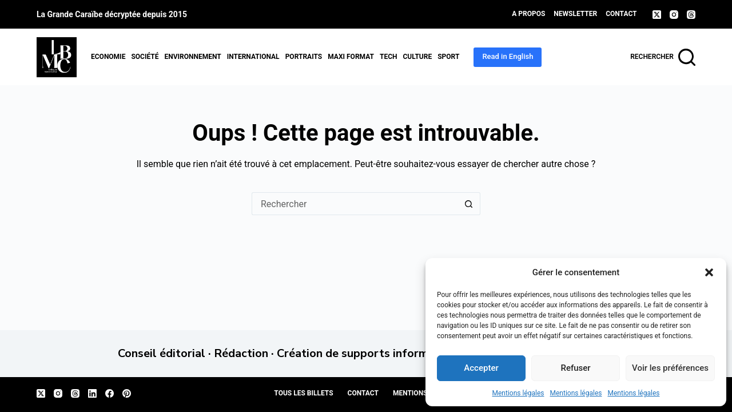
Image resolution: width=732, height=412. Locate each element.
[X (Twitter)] (657, 14)
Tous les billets (303, 393)
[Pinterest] (126, 393)
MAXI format (351, 57)
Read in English (507, 56)
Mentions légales (518, 393)
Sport (448, 57)
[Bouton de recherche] (469, 203)
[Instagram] (674, 14)
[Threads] (691, 14)
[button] (709, 272)
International (253, 57)
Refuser (575, 368)
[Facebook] (109, 393)
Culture (417, 57)
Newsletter (575, 14)
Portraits (304, 57)
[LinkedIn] (92, 393)
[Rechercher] (662, 57)
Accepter (481, 368)
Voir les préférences (670, 368)
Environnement (192, 57)
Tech (388, 57)
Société (144, 57)
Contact (621, 14)
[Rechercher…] (355, 203)
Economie (108, 57)
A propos (528, 14)
